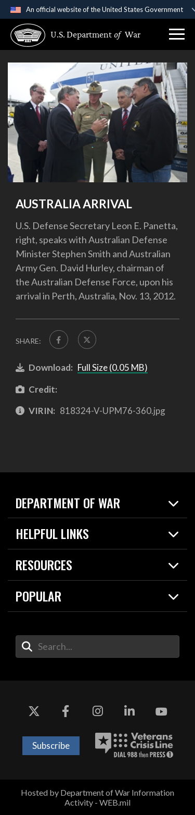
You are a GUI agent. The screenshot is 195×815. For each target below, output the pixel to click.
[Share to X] (87, 339)
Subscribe (51, 745)
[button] (177, 34)
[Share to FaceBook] (58, 339)
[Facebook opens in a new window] (66, 712)
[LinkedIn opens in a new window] (129, 712)
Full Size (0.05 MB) (112, 367)
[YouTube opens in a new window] (161, 712)
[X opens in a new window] (34, 712)
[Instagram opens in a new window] (98, 712)
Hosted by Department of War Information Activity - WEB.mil (97, 797)
